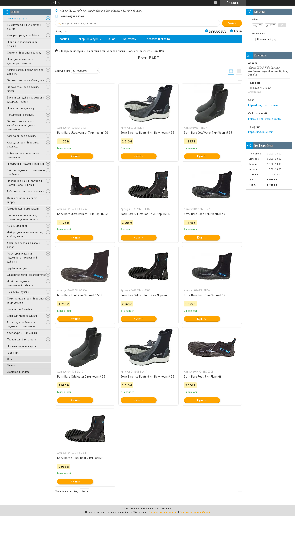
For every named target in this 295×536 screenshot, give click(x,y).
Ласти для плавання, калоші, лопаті (24, 245)
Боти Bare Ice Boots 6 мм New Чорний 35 (147, 132)
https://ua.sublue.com (260, 132)
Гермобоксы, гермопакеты (23, 208)
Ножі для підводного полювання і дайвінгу (20, 283)
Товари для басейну (19, 309)
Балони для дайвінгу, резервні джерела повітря (26, 99)
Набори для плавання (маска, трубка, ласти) (25, 234)
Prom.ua (166, 508)
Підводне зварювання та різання (22, 44)
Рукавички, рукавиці (19, 292)
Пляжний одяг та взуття (21, 346)
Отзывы (11, 365)
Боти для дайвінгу (139, 51)
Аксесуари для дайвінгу (21, 136)
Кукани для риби (17, 226)
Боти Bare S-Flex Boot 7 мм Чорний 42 (146, 214)
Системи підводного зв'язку (24, 52)
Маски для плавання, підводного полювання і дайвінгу (22, 257)
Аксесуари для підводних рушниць (23, 144)
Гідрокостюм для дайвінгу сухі (26, 80)
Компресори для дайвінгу (23, 35)
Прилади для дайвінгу (20, 108)
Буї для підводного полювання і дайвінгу (26, 172)
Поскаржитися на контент (163, 511)
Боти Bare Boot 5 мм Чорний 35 (204, 214)
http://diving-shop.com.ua (263, 105)
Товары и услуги (17, 18)
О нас (10, 359)
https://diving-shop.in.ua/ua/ (264, 118)
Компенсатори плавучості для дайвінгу (25, 72)
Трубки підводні (17, 268)
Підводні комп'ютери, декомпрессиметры (20, 61)
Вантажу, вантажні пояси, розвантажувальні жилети (22, 217)
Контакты (129, 38)
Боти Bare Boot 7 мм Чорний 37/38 (79, 295)
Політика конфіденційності (194, 511)
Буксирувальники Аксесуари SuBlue (24, 27)
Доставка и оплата (18, 372)
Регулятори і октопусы (20, 114)
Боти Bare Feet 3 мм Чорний (202, 376)
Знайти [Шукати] (232, 23)
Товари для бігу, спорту (21, 339)
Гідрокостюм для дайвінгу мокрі (23, 89)
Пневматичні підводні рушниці (26, 163)
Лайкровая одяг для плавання (25, 191)
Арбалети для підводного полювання (23, 155)
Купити (75, 156)
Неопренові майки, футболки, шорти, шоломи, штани (25, 183)
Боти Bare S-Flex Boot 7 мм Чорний (80, 458)
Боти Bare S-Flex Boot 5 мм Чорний (144, 295)
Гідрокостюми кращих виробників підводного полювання (21, 125)
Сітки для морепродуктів (22, 315)
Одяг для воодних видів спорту (22, 200)
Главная (64, 38)
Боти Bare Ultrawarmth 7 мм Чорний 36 (82, 132)
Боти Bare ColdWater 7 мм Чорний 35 (208, 132)
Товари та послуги (72, 51)
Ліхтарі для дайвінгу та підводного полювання (21, 324)
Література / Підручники (22, 333)
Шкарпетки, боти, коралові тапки (26, 274)
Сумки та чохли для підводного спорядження (26, 300)
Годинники (13, 352)
